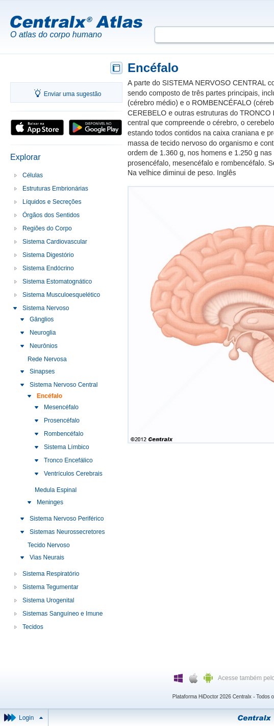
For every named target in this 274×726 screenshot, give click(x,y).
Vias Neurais (47, 557)
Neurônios (44, 345)
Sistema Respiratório (50, 573)
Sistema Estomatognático (57, 281)
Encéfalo (49, 396)
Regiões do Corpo (47, 228)
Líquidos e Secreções (51, 201)
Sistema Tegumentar (50, 587)
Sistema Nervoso (45, 308)
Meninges (50, 502)
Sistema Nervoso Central (63, 384)
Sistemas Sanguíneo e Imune (62, 613)
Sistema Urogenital (48, 600)
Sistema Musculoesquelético (61, 294)
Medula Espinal (56, 490)
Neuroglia (43, 332)
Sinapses (42, 371)
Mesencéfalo (61, 407)
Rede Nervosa (47, 359)
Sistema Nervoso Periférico (67, 518)
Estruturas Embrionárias (55, 188)
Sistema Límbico (66, 447)
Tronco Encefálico (68, 460)
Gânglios (42, 319)
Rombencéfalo (63, 433)
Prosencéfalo (62, 420)
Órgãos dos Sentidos (51, 215)
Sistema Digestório (48, 255)
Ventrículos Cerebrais (73, 473)
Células (32, 175)
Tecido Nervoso (49, 545)
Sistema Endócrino (48, 268)
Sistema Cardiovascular (54, 241)
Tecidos (32, 626)
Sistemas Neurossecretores (67, 531)
